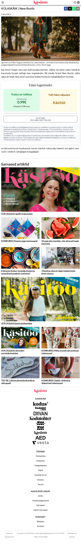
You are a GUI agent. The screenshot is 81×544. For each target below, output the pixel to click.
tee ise (34, 148)
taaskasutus (24, 148)
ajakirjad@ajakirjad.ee (47, 533)
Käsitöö (66, 129)
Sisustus (40, 479)
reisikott (11, 151)
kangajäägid (33, 151)
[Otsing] (75, 2)
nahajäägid (21, 151)
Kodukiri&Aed (16, 129)
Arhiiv (40, 496)
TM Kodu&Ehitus (55, 129)
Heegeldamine (40, 465)
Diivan (24, 129)
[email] (78, 9)
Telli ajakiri (40, 505)
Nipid (40, 470)
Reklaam (40, 521)
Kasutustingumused (40, 500)
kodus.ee (36, 127)
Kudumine (40, 461)
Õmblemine (40, 456)
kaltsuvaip (51, 148)
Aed (71, 129)
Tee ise (40, 484)
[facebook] (66, 9)
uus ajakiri (69, 148)
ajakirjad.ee (57, 138)
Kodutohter (32, 129)
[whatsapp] (74, 9)
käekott (60, 148)
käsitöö (41, 148)
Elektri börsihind (40, 510)
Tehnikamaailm (42, 129)
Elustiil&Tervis (41, 475)
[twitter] (70, 9)
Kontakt (40, 526)
